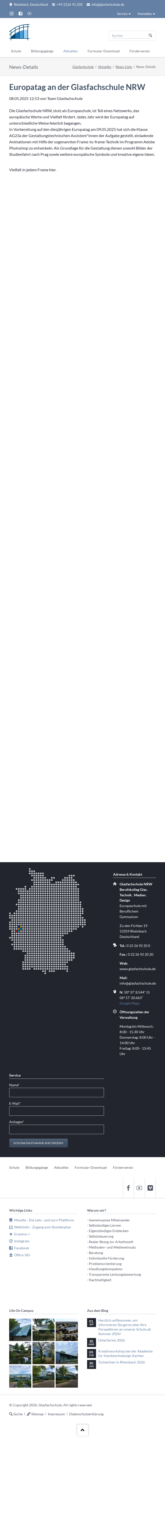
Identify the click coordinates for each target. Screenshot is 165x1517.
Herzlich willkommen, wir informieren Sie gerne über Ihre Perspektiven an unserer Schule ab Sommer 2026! (124, 1327)
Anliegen (17, 1121)
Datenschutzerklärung (86, 1414)
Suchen (150, 35)
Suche (18, 1414)
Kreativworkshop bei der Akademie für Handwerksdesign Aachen (125, 1353)
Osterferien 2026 (111, 1340)
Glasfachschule (83, 67)
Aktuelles (104, 67)
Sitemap (37, 1414)
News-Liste (124, 67)
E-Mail (17, 1103)
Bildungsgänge (37, 1167)
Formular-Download (91, 1167)
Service (122, 14)
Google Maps (130, 1003)
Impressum (56, 1414)
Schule (14, 1167)
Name (17, 1084)
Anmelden (144, 14)
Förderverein (123, 1167)
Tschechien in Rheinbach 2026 (121, 1362)
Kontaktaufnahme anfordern (38, 1143)
